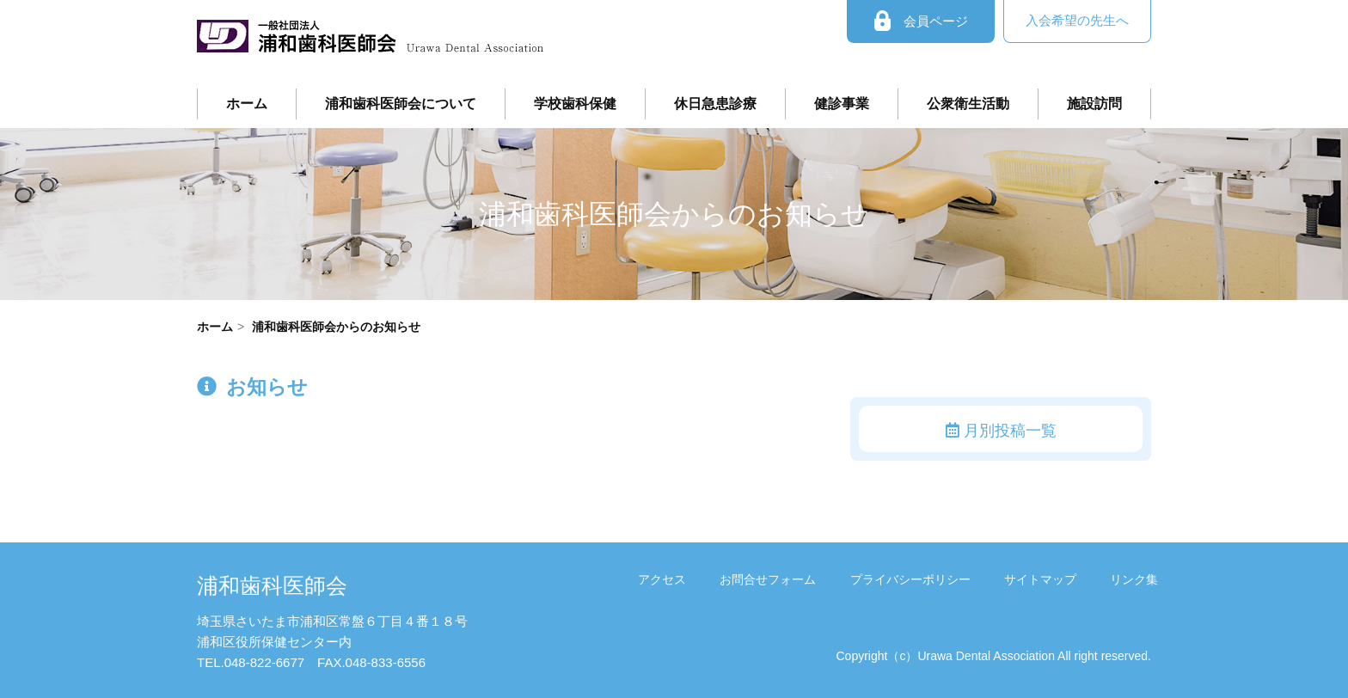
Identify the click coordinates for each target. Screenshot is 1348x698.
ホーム (246, 103)
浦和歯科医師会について (400, 103)
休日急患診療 (715, 103)
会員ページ (921, 21)
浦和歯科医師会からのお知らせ (336, 327)
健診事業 (841, 103)
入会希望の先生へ (1077, 21)
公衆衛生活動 (968, 103)
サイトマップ (1046, 578)
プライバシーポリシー (920, 578)
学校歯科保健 (575, 103)
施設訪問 (1094, 103)
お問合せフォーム (782, 578)
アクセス (680, 578)
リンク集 (1136, 578)
